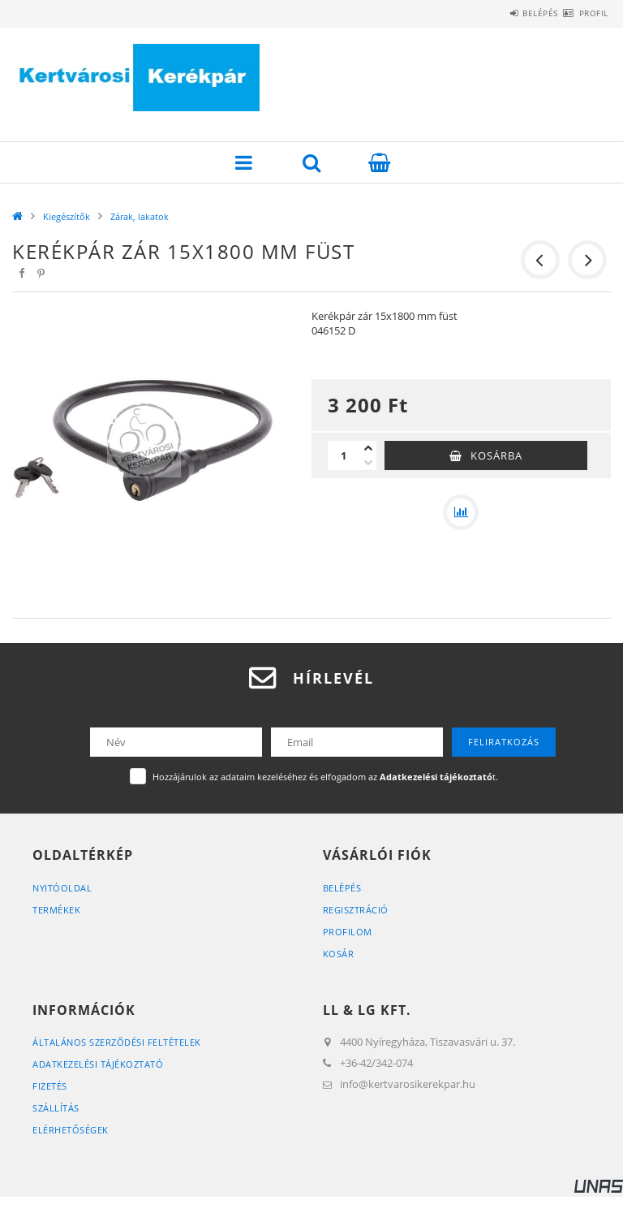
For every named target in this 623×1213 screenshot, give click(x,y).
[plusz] (368, 448)
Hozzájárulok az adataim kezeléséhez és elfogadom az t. (325, 777)
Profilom (347, 932)
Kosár (338, 954)
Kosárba (496, 455)
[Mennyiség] (344, 455)
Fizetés (49, 1086)
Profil (584, 13)
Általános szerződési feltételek (116, 1042)
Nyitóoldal (62, 888)
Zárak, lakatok (139, 216)
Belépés (512, 13)
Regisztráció (356, 910)
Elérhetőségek (70, 1130)
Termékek (56, 910)
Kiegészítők (66, 216)
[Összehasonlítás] (461, 512)
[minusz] (368, 462)
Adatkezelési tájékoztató (97, 1064)
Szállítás (55, 1108)
